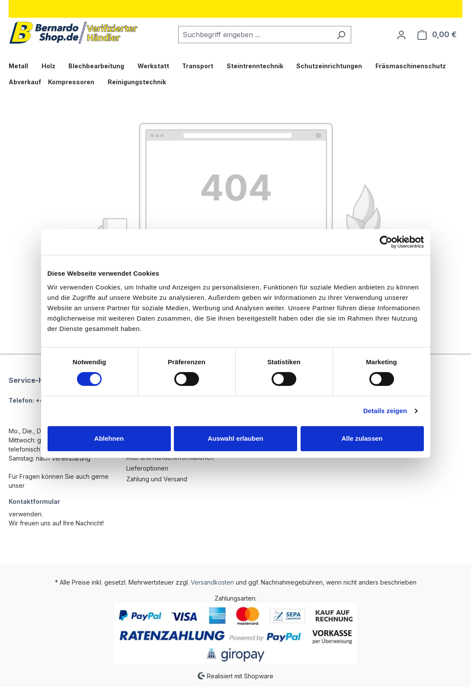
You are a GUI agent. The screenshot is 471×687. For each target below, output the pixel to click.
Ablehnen (109, 438)
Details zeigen (385, 410)
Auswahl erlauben (235, 438)
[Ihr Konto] (401, 34)
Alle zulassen (361, 438)
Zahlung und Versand (156, 479)
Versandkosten (212, 582)
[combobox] (254, 34)
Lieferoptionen (147, 468)
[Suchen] (341, 34)
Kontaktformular (34, 501)
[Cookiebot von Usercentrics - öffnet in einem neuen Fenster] (386, 241)
